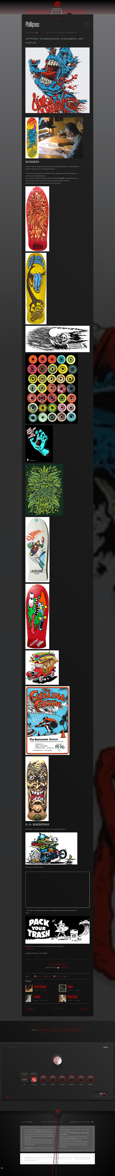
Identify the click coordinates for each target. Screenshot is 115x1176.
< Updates (57, 18)
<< (0, 1168)
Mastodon (69, 1158)
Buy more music (62, 1146)
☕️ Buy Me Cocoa (63, 967)
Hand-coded (73, 1121)
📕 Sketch (37, 976)
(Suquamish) (44, 1131)
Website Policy (29, 1148)
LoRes (87, 1121)
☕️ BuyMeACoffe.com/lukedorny (78, 1132)
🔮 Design (57, 976)
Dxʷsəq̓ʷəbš (39, 1131)
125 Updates (43, 1030)
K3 (79, 1121)
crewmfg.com (30, 949)
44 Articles (56, 1030)
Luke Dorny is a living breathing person (68, 1138)
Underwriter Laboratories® (49, 1158)
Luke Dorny (41, 32)
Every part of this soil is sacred (32, 1139)
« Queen (30, 1008)
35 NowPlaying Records (73, 1030)
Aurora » (85, 1008)
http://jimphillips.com (57, 964)
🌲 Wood (66, 976)
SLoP (69, 1131)
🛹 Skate (47, 976)
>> (3, 1168)
